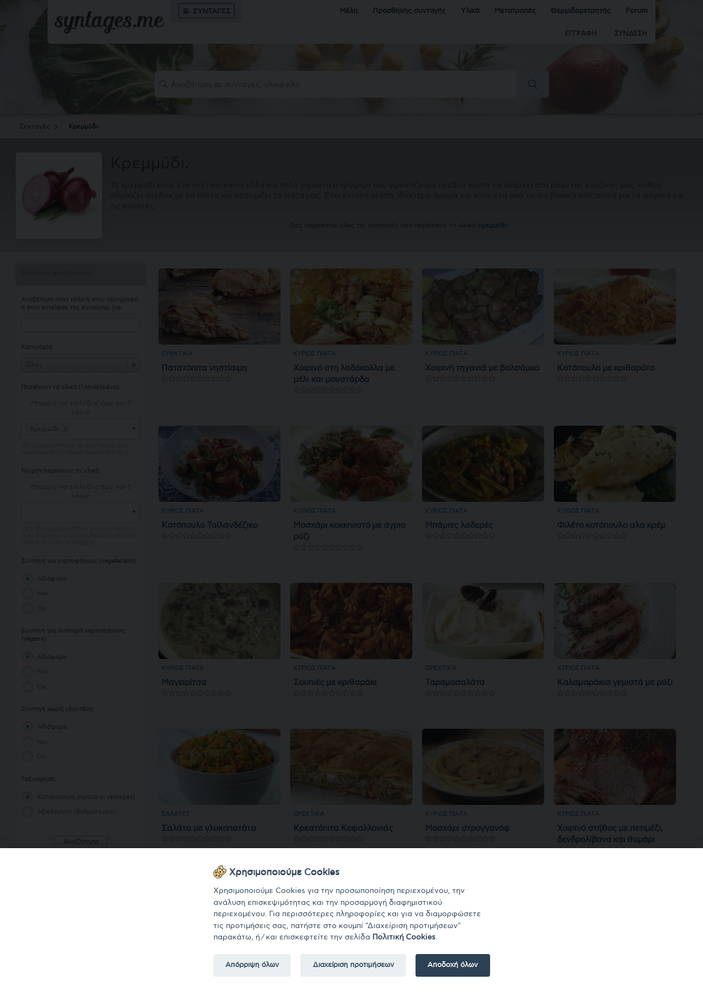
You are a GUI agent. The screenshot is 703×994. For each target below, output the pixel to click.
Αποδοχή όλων (452, 965)
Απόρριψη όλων (252, 965)
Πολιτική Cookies (404, 937)
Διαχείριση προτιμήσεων (353, 965)
